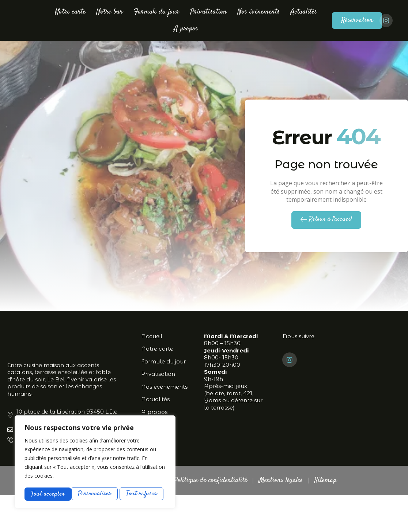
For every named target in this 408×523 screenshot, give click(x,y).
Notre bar (110, 12)
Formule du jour (156, 12)
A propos (186, 28)
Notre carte (70, 12)
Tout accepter (142, 493)
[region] (95, 462)
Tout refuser (95, 493)
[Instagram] (289, 387)
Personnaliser (48, 493)
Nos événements (259, 12)
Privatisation (208, 12)
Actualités (304, 12)
